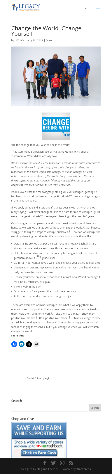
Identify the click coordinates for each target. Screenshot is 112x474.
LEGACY (19, 40)
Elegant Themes (48, 469)
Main (49, 40)
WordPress (83, 469)
